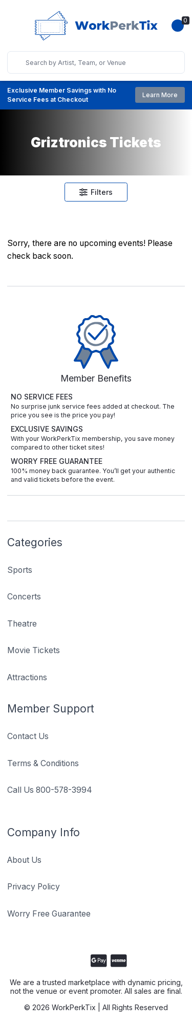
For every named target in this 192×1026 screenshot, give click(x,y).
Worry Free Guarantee (49, 914)
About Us (24, 860)
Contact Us (28, 736)
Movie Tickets (33, 650)
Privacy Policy (33, 886)
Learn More (160, 95)
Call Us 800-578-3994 (49, 790)
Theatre (22, 624)
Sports (19, 570)
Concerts (24, 596)
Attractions (27, 677)
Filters (96, 192)
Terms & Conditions (43, 763)
